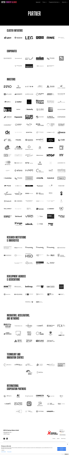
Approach (38, 2)
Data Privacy (63, 438)
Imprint (58, 438)
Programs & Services (54, 2)
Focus (44, 2)
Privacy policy (9, 451)
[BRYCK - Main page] (9, 2)
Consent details (3, 451)
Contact (54, 438)
